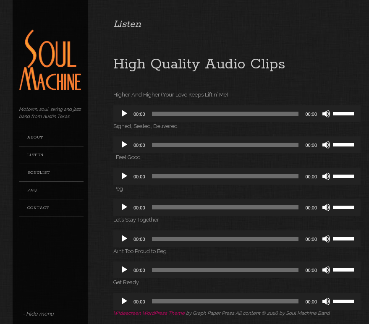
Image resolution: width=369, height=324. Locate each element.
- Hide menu (38, 314)
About (35, 137)
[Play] (124, 114)
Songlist (38, 172)
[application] (237, 113)
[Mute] (326, 114)
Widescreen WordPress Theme (149, 313)
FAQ (32, 190)
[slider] (225, 114)
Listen (35, 155)
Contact (38, 208)
